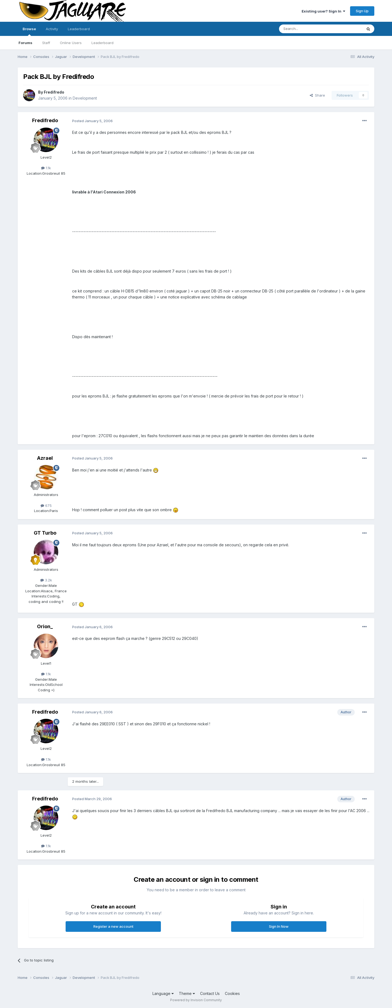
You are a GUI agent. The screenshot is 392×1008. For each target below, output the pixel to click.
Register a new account (113, 926)
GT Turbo (45, 533)
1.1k (46, 168)
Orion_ (45, 626)
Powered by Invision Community (196, 1000)
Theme (187, 993)
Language (163, 993)
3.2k (46, 580)
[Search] (307, 28)
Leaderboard (102, 43)
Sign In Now (279, 926)
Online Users (71, 43)
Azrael (45, 458)
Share (317, 95)
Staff (46, 43)
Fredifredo (54, 92)
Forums (25, 43)
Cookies (232, 993)
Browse (29, 31)
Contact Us (210, 993)
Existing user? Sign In (323, 11)
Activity (52, 29)
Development (85, 98)
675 (46, 505)
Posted (92, 121)
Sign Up (362, 11)
